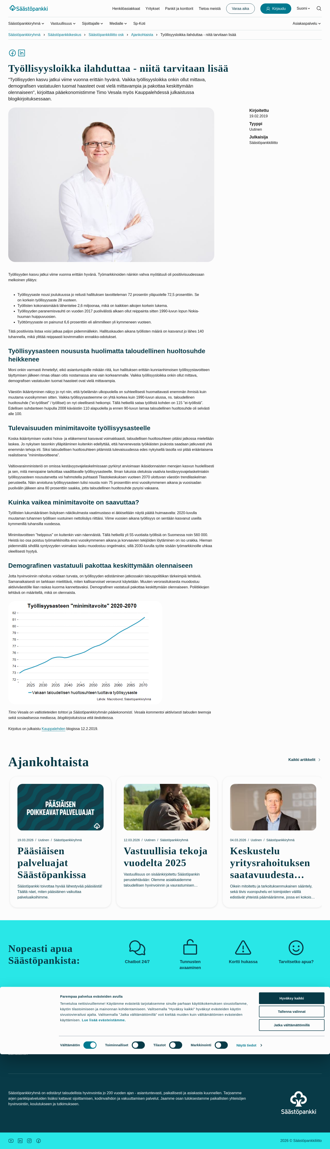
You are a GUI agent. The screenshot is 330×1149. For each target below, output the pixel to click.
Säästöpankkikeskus (64, 35)
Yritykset (153, 9)
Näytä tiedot (246, 1140)
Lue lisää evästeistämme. (104, 1115)
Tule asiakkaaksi (75, 1048)
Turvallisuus (18, 1045)
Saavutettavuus (234, 1031)
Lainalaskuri (18, 1053)
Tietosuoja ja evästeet (240, 1040)
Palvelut (68, 1023)
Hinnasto (69, 1040)
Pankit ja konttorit (179, 9)
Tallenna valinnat (292, 1106)
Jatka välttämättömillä (292, 1120)
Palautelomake (234, 1048)
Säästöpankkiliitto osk (106, 35)
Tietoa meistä (209, 9)
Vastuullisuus (126, 1023)
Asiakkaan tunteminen (240, 1023)
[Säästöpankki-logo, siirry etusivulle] (29, 8)
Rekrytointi (124, 1048)
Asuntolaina (178, 1031)
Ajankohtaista (142, 35)
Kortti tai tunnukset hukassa (30, 1037)
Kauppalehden (53, 729)
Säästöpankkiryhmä (24, 35)
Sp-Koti (139, 23)
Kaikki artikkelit (305, 760)
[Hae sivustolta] (319, 8)
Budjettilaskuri (180, 1040)
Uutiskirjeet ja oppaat (186, 1023)
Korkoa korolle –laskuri (187, 1048)
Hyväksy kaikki (292, 1093)
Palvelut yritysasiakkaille (81, 1031)
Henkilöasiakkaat (126, 9)
